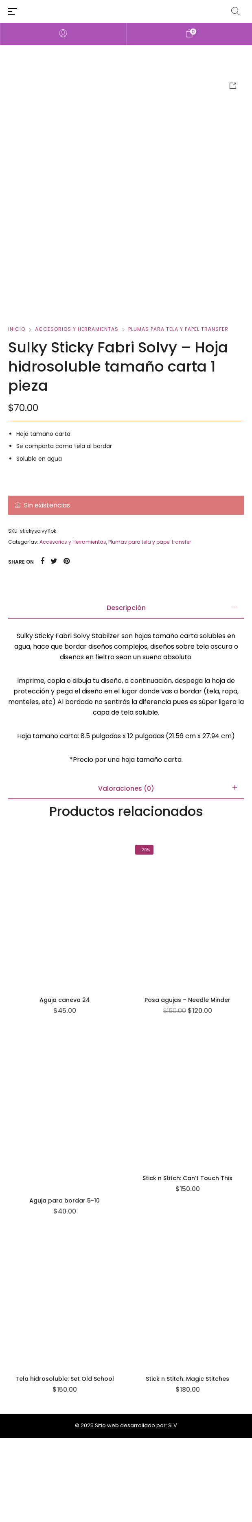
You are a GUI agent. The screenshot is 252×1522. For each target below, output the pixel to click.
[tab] (126, 692)
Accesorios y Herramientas (76, 413)
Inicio (16, 413)
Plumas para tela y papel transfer (178, 413)
